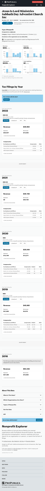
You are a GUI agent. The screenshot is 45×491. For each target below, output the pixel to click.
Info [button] (3, 468)
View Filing (6, 120)
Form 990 (4, 90)
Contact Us (6, 99)
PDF (21, 120)
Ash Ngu (22, 441)
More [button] (4, 478)
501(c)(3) (12, 32)
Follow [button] (4, 475)
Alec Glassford (15, 441)
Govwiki (15, 450)
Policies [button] (4, 471)
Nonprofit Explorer (8, 5)
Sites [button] (3, 461)
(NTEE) (35, 34)
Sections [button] (5, 464)
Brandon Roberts (30, 441)
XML (25, 120)
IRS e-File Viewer (17, 448)
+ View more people (7, 153)
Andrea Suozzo (7, 441)
